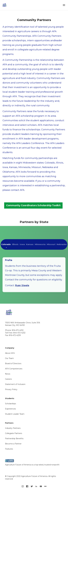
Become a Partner (13, 444)
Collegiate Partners (13, 433)
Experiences (10, 409)
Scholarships (10, 403)
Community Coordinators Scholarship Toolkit (33, 207)
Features (9, 449)
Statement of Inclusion (15, 384)
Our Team (9, 358)
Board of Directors (13, 363)
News (7, 374)
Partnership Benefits (14, 438)
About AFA (10, 353)
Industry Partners (12, 428)
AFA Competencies (13, 369)
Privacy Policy (11, 389)
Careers (8, 379)
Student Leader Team (14, 414)
